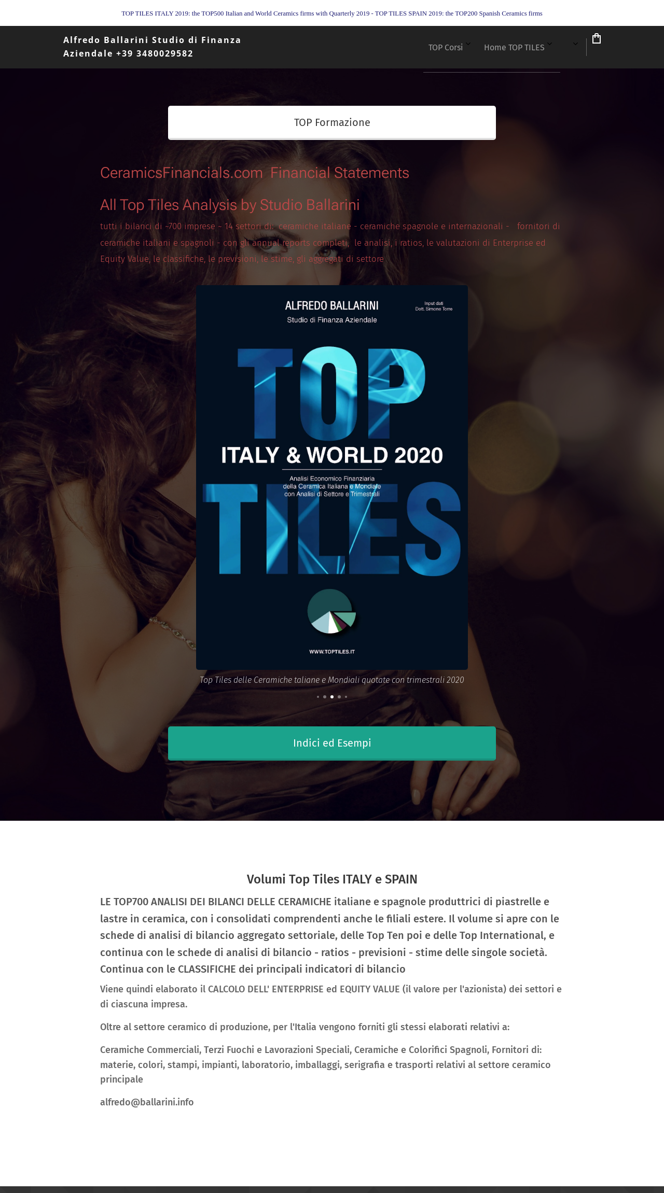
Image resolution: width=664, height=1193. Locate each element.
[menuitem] (412, 47)
